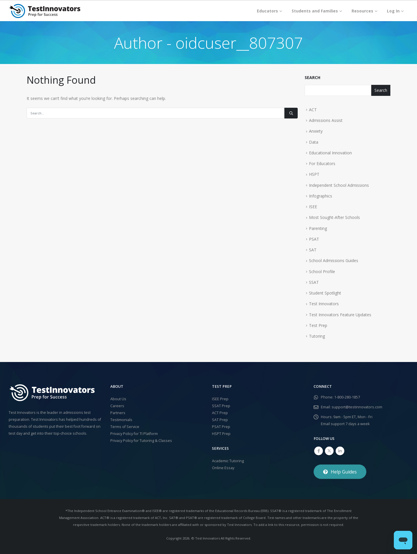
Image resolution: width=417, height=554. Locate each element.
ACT (313, 109)
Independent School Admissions (339, 185)
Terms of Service (124, 426)
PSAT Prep (221, 426)
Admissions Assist (326, 120)
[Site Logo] (45, 11)
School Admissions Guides (333, 260)
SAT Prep (220, 419)
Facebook (318, 451)
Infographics (320, 196)
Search (312, 77)
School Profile (322, 271)
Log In (393, 11)
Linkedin (340, 451)
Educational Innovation (330, 153)
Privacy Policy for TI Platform (134, 433)
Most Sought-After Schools (334, 217)
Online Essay (223, 467)
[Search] (291, 113)
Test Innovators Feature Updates (340, 314)
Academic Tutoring (228, 460)
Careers (117, 405)
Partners (117, 412)
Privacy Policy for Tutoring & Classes (141, 440)
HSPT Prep (221, 433)
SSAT (314, 282)
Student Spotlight (325, 293)
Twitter (329, 451)
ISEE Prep (220, 398)
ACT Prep (220, 412)
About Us (118, 398)
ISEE (313, 206)
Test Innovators (324, 303)
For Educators (322, 163)
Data (313, 142)
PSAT (314, 239)
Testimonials (121, 419)
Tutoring (317, 336)
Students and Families (315, 11)
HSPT (314, 174)
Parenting (318, 228)
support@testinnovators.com (357, 407)
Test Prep (318, 325)
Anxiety (316, 131)
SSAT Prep (221, 405)
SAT (313, 250)
